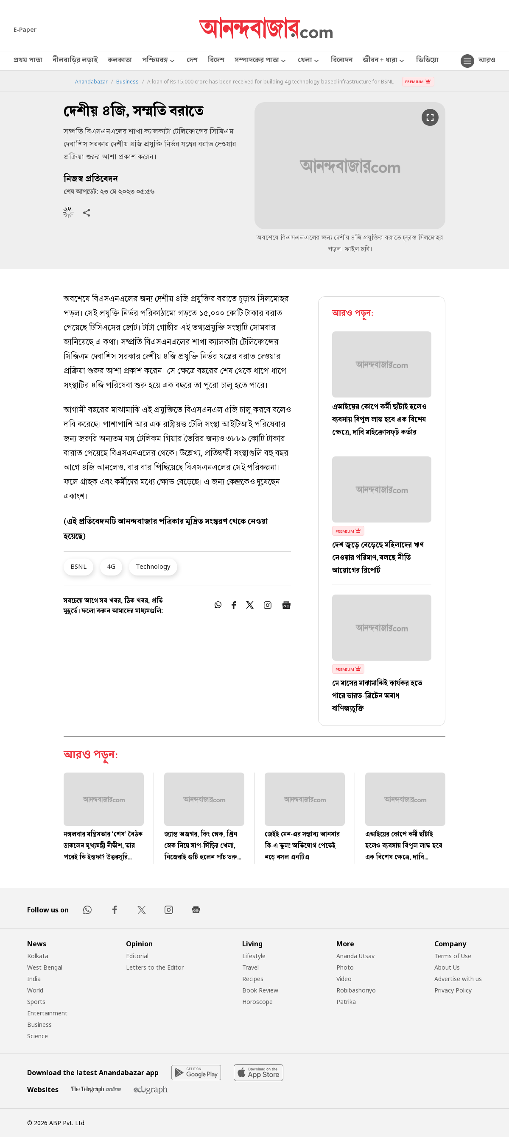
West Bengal (44, 967)
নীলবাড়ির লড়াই (75, 61)
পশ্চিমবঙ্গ (159, 61)
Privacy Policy (453, 990)
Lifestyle (254, 956)
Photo (345, 967)
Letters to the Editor (155, 967)
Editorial (137, 956)
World (35, 990)
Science (37, 1036)
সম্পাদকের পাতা (261, 61)
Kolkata (37, 956)
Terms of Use (452, 956)
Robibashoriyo (356, 990)
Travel (250, 967)
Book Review (260, 990)
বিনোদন (341, 61)
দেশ (192, 61)
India (34, 979)
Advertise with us (458, 979)
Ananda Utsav (355, 956)
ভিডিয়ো (427, 61)
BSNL (78, 566)
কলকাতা (120, 61)
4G (111, 566)
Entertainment (47, 1013)
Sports (36, 1002)
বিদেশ (216, 61)
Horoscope (257, 1002)
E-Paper (25, 29)
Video (344, 979)
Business (127, 81)
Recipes (252, 979)
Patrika (346, 1002)
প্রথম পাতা (28, 61)
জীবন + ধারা (384, 61)
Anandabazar (91, 81)
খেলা (309, 61)
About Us (447, 967)
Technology (153, 566)
